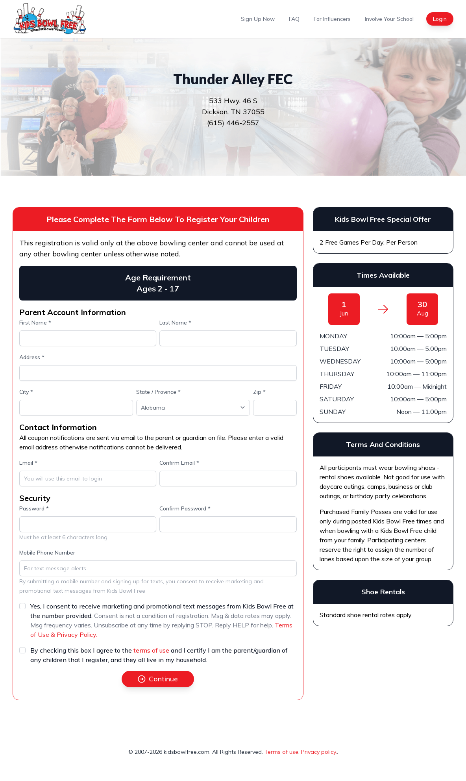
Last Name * (175, 322)
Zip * (259, 391)
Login (440, 18)
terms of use (151, 650)
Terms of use (281, 751)
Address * (31, 357)
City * (26, 391)
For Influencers (332, 18)
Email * (28, 462)
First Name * (35, 322)
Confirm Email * (179, 462)
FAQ (294, 18)
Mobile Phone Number (47, 552)
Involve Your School (389, 18)
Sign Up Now (258, 18)
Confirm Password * (185, 508)
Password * (34, 508)
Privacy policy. (319, 751)
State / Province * (158, 391)
